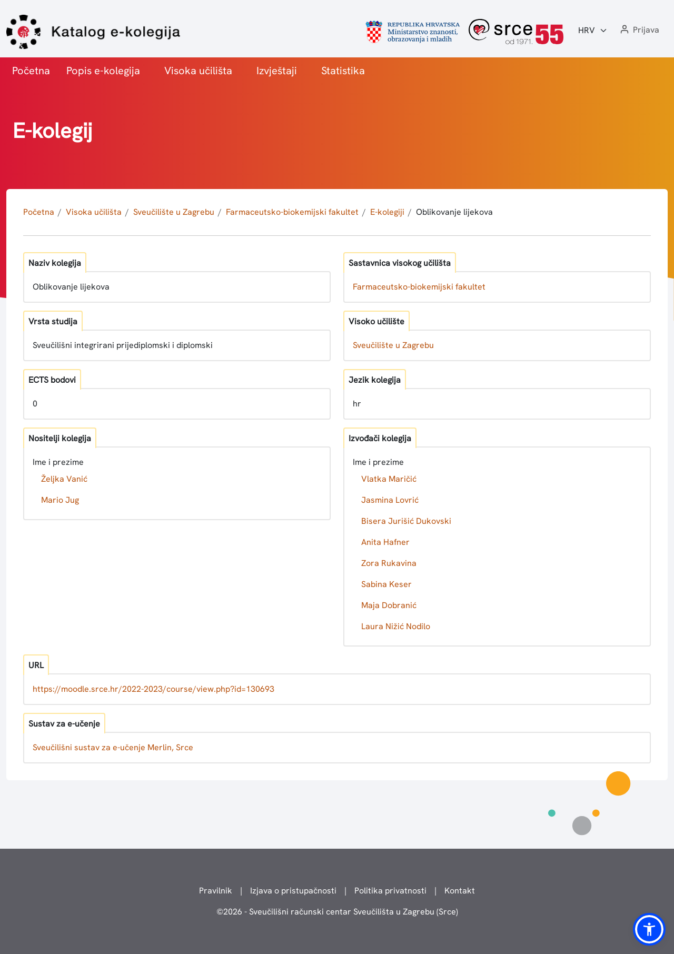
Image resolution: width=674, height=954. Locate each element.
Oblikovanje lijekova (454, 211)
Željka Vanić (64, 478)
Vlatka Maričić (389, 478)
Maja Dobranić (389, 605)
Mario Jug (60, 499)
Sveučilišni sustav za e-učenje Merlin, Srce (113, 747)
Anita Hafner (385, 542)
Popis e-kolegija (103, 70)
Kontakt (459, 890)
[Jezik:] (593, 30)
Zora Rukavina (389, 563)
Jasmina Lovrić (390, 499)
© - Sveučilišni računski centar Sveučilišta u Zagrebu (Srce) (337, 911)
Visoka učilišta (198, 70)
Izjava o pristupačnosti (293, 890)
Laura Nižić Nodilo (395, 626)
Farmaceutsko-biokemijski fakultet (292, 211)
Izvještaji (276, 70)
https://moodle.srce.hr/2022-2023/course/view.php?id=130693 (153, 688)
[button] (638, 30)
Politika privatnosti (390, 890)
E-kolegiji (387, 211)
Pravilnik (215, 890)
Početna (31, 70)
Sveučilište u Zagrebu (173, 211)
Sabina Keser (386, 584)
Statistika (343, 70)
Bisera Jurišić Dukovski (406, 520)
